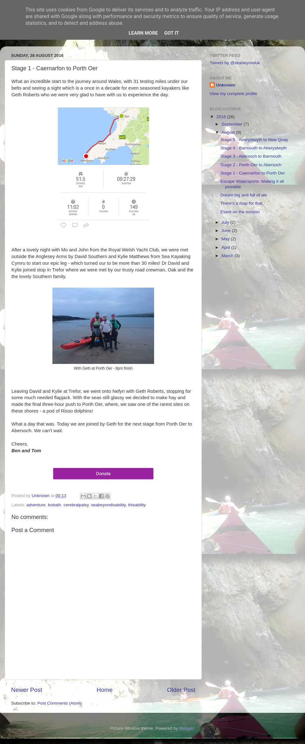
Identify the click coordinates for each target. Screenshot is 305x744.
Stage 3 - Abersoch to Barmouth (250, 156)
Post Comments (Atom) (59, 703)
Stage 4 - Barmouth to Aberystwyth (253, 148)
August (228, 132)
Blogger (186, 728)
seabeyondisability (108, 504)
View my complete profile (233, 93)
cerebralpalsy (76, 504)
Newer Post (26, 689)
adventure (35, 504)
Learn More (143, 33)
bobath (54, 504)
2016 (221, 116)
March (227, 255)
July (225, 222)
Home (104, 689)
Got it (171, 33)
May (226, 238)
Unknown (225, 85)
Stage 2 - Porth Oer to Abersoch (250, 164)
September (232, 124)
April (226, 247)
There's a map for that (241, 203)
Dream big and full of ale (243, 195)
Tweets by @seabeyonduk (235, 62)
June (226, 230)
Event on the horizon (240, 211)
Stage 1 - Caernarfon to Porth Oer (252, 173)
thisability (137, 504)
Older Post (181, 689)
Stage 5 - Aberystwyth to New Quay (254, 139)
